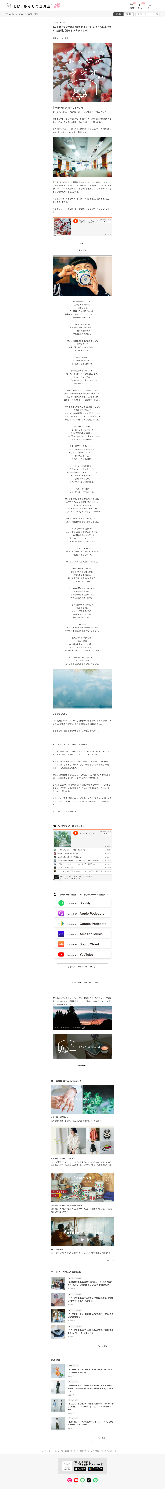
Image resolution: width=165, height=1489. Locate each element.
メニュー (158, 8)
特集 (48, 1451)
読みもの (140, 8)
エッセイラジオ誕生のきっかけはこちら (82, 982)
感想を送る (82, 1065)
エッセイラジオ (59, 22)
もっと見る (102, 1346)
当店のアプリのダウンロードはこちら (82, 966)
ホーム (41, 1451)
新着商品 (131, 8)
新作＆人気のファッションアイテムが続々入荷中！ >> (24, 14)
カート (150, 8)
